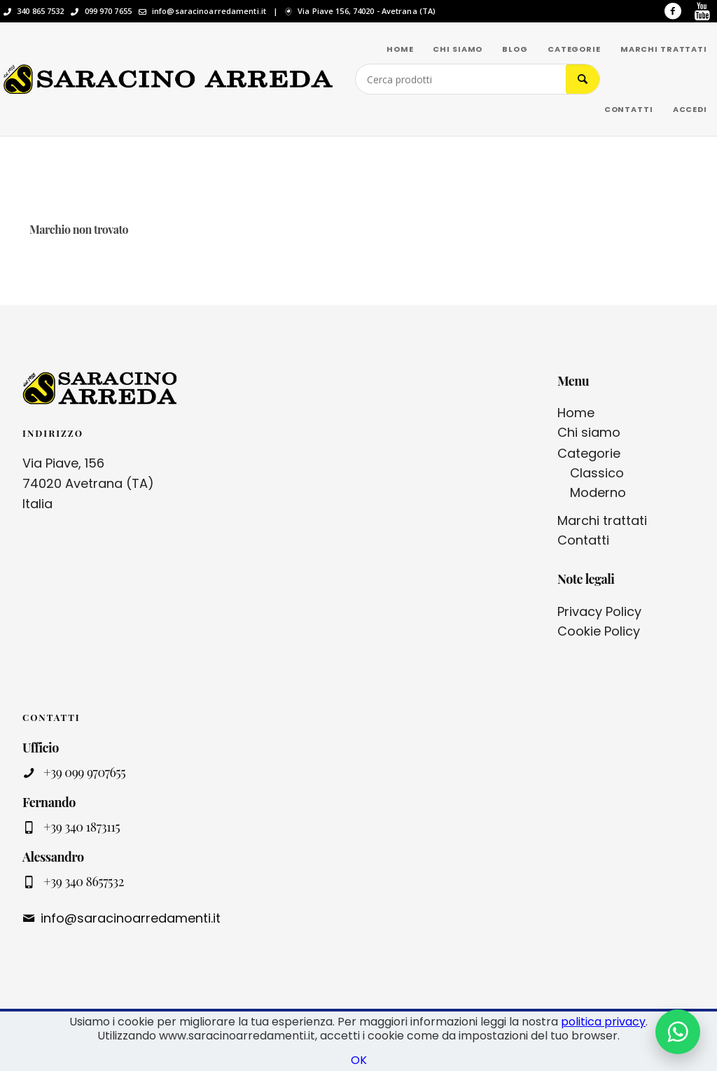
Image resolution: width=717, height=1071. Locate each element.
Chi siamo (588, 432)
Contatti (583, 540)
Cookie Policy (598, 631)
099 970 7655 (108, 11)
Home (575, 412)
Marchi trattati (602, 520)
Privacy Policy (599, 611)
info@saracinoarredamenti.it (209, 11)
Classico (597, 473)
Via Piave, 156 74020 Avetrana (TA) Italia (88, 483)
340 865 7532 (40, 11)
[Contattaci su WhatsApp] (677, 1031)
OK (359, 1060)
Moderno (598, 492)
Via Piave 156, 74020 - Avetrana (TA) (367, 11)
